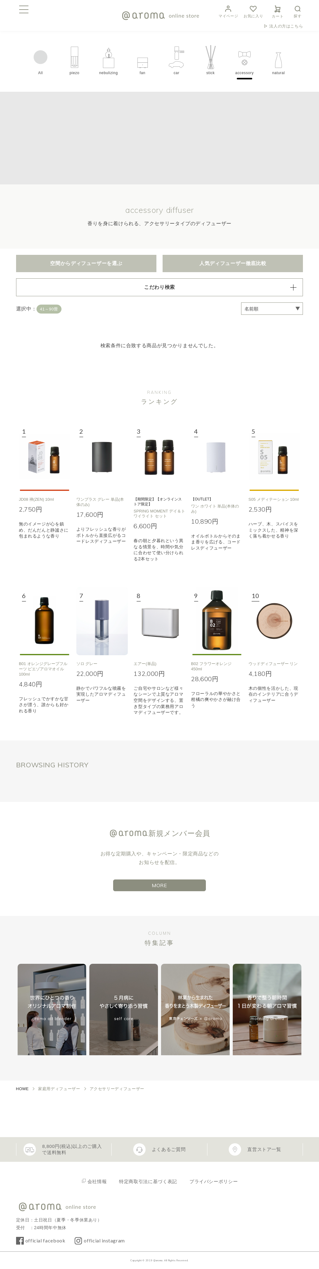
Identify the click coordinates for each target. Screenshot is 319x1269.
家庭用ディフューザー (59, 1089)
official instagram (104, 1240)
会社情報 (97, 1181)
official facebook (45, 1240)
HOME (22, 1089)
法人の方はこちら (286, 26)
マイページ (228, 11)
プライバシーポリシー (213, 1181)
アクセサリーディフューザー (117, 1089)
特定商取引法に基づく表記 (148, 1181)
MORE (159, 885)
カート (277, 11)
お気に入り (253, 11)
